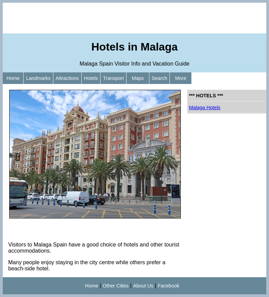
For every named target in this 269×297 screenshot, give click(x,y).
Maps (137, 78)
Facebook (168, 285)
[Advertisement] (134, 18)
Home (13, 78)
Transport (113, 78)
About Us (143, 285)
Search (159, 78)
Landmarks (38, 78)
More (180, 78)
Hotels (91, 78)
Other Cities (116, 285)
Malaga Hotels (204, 107)
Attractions (67, 78)
